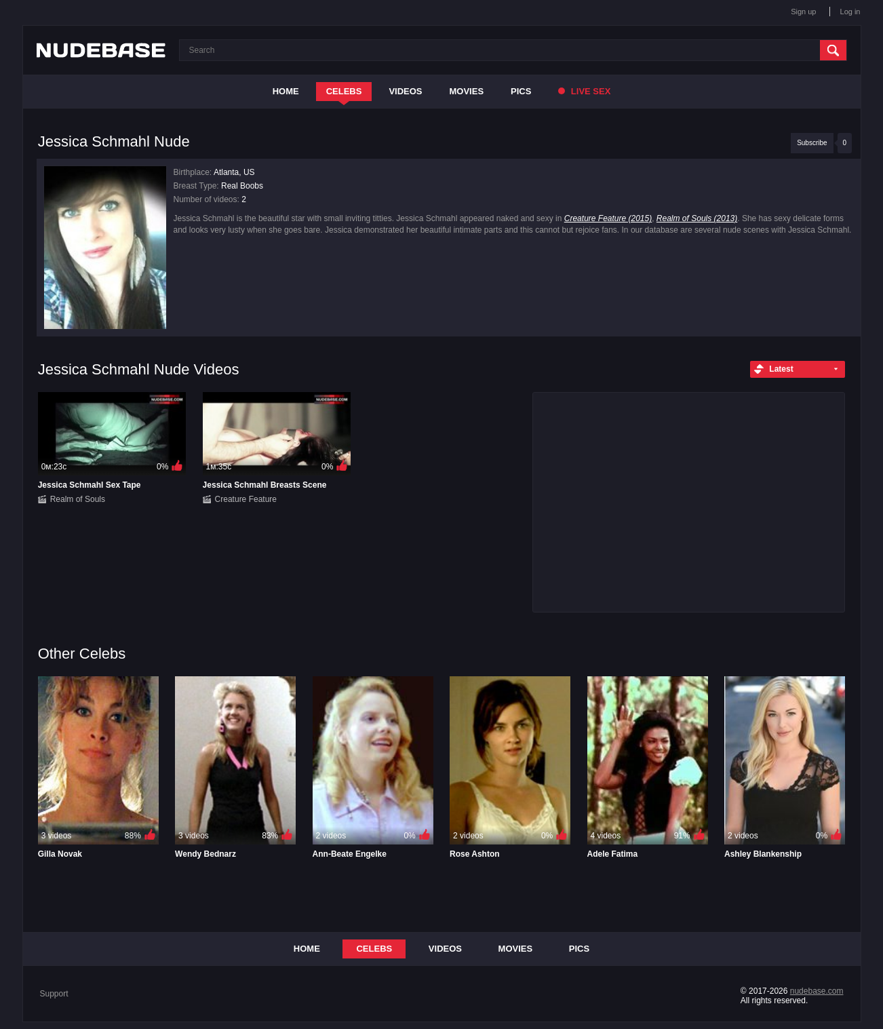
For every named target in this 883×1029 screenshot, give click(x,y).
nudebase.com (817, 991)
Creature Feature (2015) (608, 218)
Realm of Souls (77, 499)
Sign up (803, 11)
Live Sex (584, 91)
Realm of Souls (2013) (696, 218)
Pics (521, 91)
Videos (405, 91)
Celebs (344, 91)
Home (286, 91)
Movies (467, 91)
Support (54, 993)
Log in (850, 11)
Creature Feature (246, 499)
